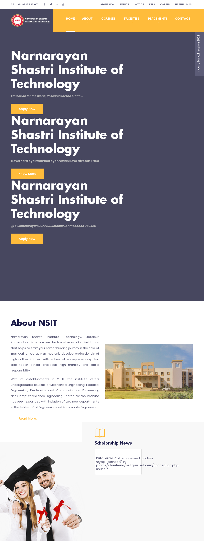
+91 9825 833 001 (24, 4)
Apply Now (27, 109)
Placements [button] (158, 19)
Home (70, 19)
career (165, 4)
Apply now (27, 239)
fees (152, 4)
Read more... (28, 418)
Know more (27, 173)
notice (139, 4)
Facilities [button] (131, 19)
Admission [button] (107, 4)
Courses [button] (108, 19)
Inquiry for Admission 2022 (198, 53)
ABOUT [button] (87, 19)
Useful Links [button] (183, 4)
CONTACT (182, 19)
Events (124, 4)
